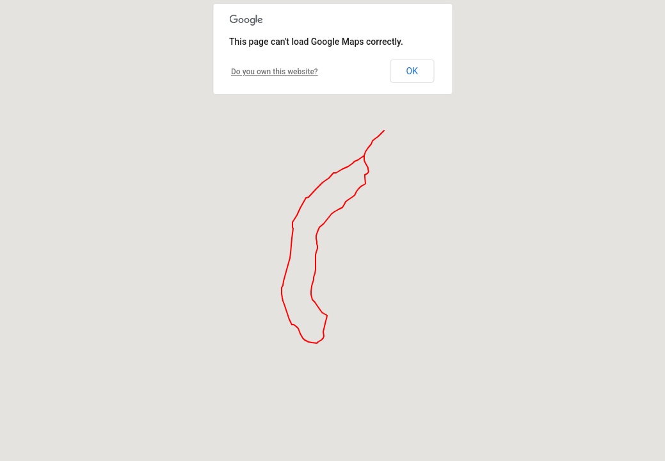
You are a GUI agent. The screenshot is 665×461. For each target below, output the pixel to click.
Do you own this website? (274, 71)
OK (412, 71)
